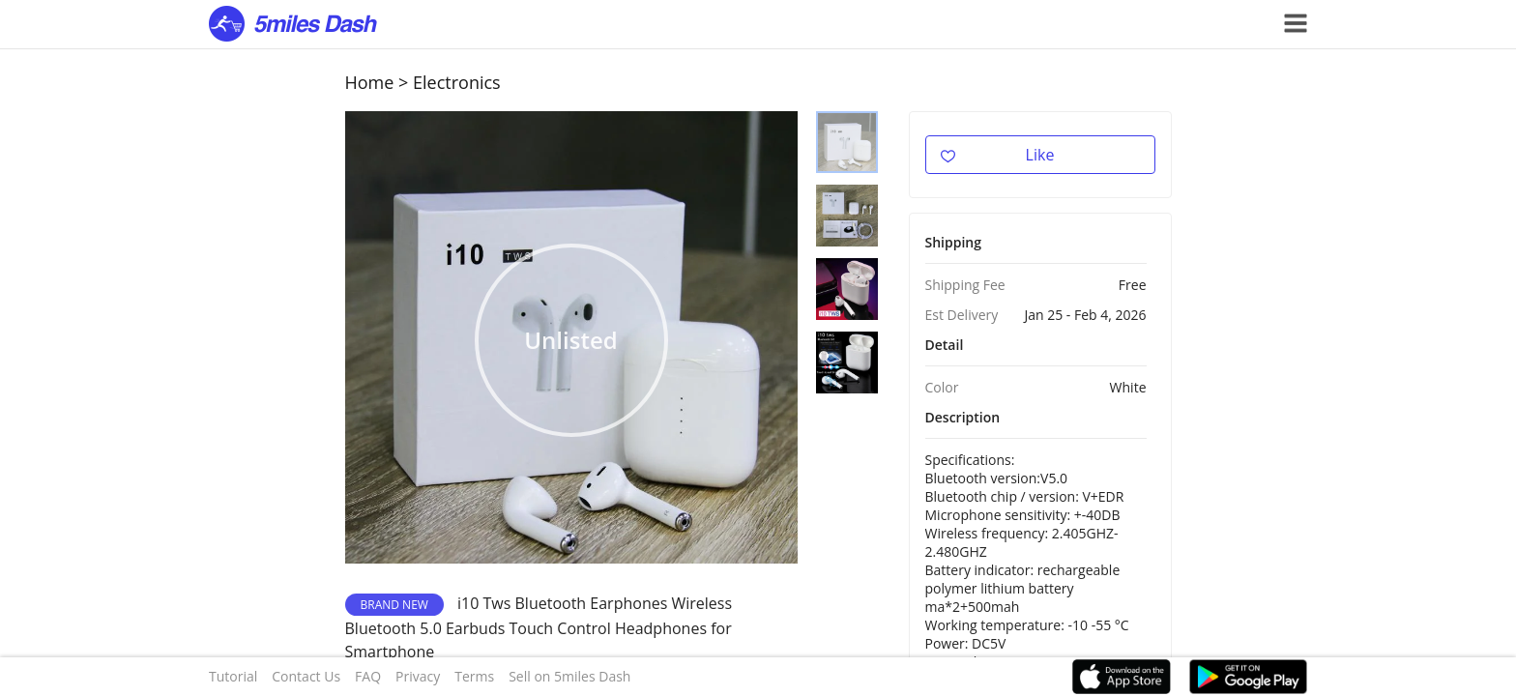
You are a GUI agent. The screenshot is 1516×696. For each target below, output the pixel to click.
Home (369, 82)
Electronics (457, 82)
